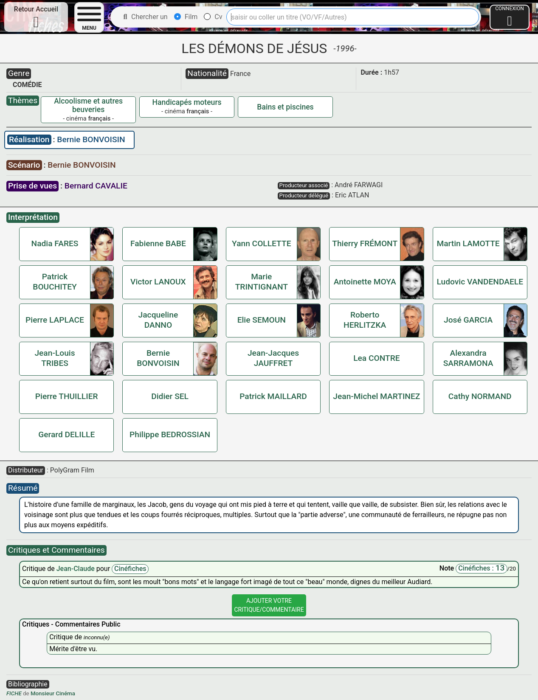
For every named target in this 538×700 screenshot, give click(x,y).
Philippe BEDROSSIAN (170, 434)
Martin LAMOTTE (468, 243)
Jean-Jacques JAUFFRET (273, 358)
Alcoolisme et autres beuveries (88, 105)
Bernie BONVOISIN (91, 139)
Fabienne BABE (158, 243)
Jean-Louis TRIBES (54, 358)
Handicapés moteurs (186, 102)
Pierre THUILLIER (66, 396)
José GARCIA (468, 320)
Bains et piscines (285, 107)
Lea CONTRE (376, 358)
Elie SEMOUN (261, 320)
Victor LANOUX (158, 282)
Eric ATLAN (352, 195)
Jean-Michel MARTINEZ (376, 396)
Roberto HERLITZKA (365, 320)
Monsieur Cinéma (53, 693)
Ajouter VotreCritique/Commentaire (269, 605)
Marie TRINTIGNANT (261, 282)
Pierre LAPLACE (54, 320)
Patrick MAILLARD (273, 396)
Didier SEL (170, 396)
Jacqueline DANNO (158, 320)
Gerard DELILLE (66, 434)
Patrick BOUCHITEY (54, 282)
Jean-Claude (76, 569)
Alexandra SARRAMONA (468, 358)
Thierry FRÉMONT (364, 243)
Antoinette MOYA (365, 282)
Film (186, 17)
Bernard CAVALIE (96, 186)
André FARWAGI (359, 185)
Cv (213, 17)
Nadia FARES (55, 243)
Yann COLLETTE (261, 243)
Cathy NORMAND (480, 396)
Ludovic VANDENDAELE (480, 282)
